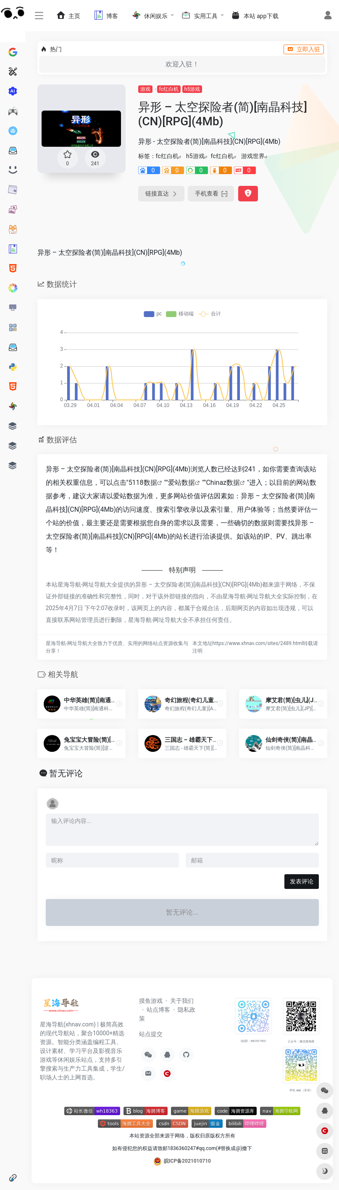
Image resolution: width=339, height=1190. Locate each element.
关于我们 (182, 1000)
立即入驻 (303, 49)
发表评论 (301, 881)
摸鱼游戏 (151, 1000)
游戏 (145, 89)
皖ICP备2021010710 (187, 1161)
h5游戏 (192, 89)
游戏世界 (253, 156)
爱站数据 (181, 483)
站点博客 (158, 1009)
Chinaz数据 (223, 483)
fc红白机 (169, 89)
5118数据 (143, 483)
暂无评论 (66, 773)
